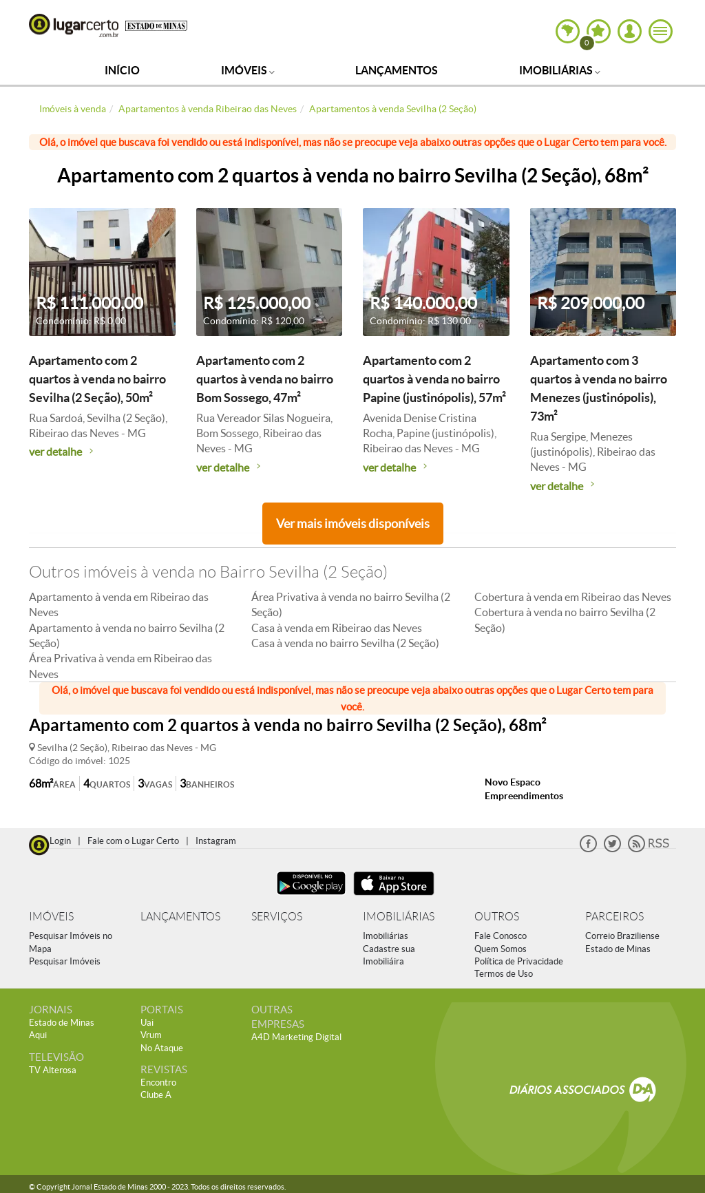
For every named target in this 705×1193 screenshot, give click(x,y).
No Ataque (161, 1048)
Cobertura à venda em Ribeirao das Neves (572, 597)
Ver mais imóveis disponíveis (353, 523)
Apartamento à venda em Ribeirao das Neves (119, 604)
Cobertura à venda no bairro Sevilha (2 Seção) (564, 619)
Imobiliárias (559, 70)
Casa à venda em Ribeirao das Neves (336, 628)
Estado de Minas (618, 949)
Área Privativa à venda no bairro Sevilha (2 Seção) (350, 604)
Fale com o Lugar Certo (133, 841)
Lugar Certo (73, 25)
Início (122, 70)
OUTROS (496, 916)
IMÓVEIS (51, 916)
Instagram (216, 841)
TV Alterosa (52, 1070)
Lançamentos (396, 70)
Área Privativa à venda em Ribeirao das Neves (120, 665)
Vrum (151, 1035)
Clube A (155, 1095)
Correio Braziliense (622, 936)
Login (60, 841)
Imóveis (248, 70)
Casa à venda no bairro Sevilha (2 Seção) (345, 643)
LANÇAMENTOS (180, 916)
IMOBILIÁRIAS (398, 916)
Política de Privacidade (518, 961)
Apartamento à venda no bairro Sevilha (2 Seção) (126, 635)
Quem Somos (500, 949)
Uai (147, 1022)
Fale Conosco (500, 936)
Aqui (38, 1035)
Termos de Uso (503, 974)
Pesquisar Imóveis (65, 961)
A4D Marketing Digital (296, 1037)
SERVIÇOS (276, 916)
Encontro (158, 1082)
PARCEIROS (614, 916)
